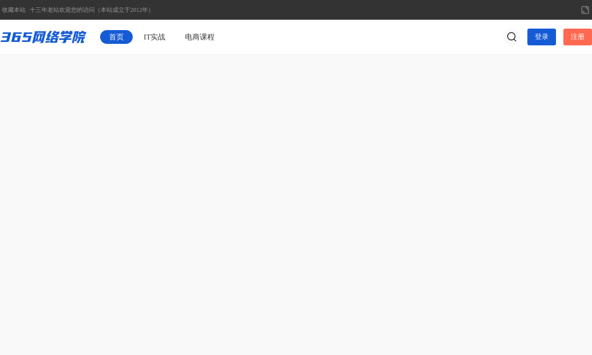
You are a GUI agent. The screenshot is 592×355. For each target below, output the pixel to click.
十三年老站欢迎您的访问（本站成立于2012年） (92, 9)
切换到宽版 (585, 9)
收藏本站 (14, 9)
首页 (116, 37)
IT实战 (154, 37)
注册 (578, 36)
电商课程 (200, 37)
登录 (542, 36)
